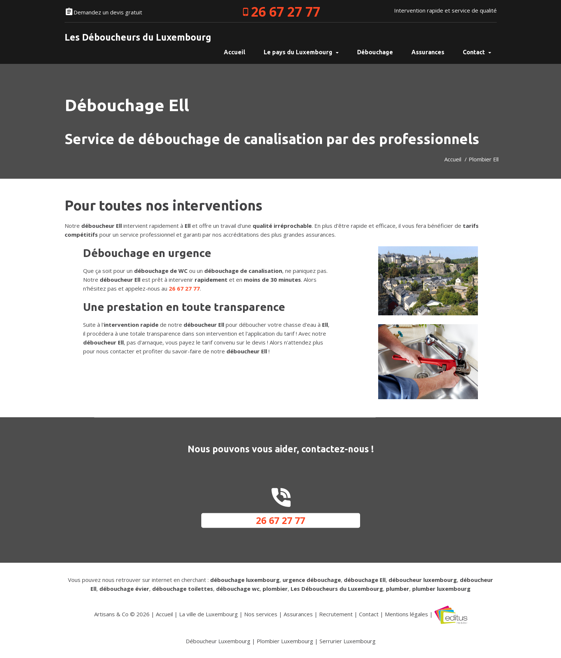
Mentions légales (406, 614)
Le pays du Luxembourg (301, 52)
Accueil (452, 159)
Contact (477, 52)
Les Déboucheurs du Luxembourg (138, 37)
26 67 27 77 (285, 11)
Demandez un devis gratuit (107, 12)
